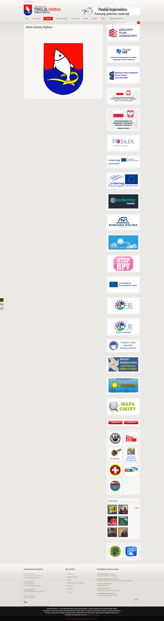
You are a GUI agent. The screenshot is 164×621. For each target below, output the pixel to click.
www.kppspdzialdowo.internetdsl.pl (107, 579)
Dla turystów (75, 18)
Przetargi (69, 589)
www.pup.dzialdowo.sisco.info (106, 574)
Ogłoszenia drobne (72, 577)
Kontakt (94, 18)
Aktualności (36, 18)
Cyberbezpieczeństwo (116, 18)
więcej (136, 599)
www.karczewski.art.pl (103, 588)
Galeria (85, 18)
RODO (103, 18)
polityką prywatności (93, 615)
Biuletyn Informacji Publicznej (75, 583)
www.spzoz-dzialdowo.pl (104, 583)
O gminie (48, 18)
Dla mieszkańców (61, 18)
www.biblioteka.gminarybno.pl (106, 593)
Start (27, 18)
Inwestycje (70, 586)
